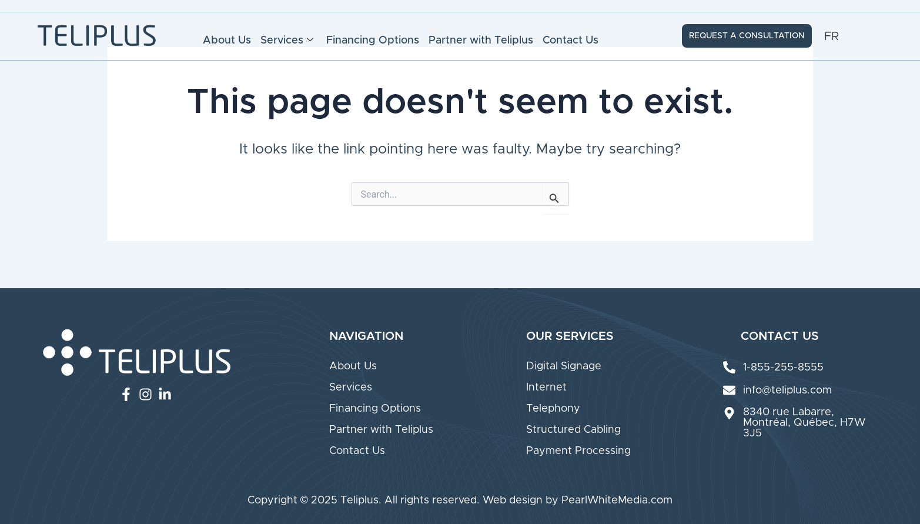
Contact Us (570, 40)
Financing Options (372, 40)
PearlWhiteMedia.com (617, 500)
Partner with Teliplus (481, 40)
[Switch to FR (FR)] (831, 36)
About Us (227, 40)
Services (286, 40)
